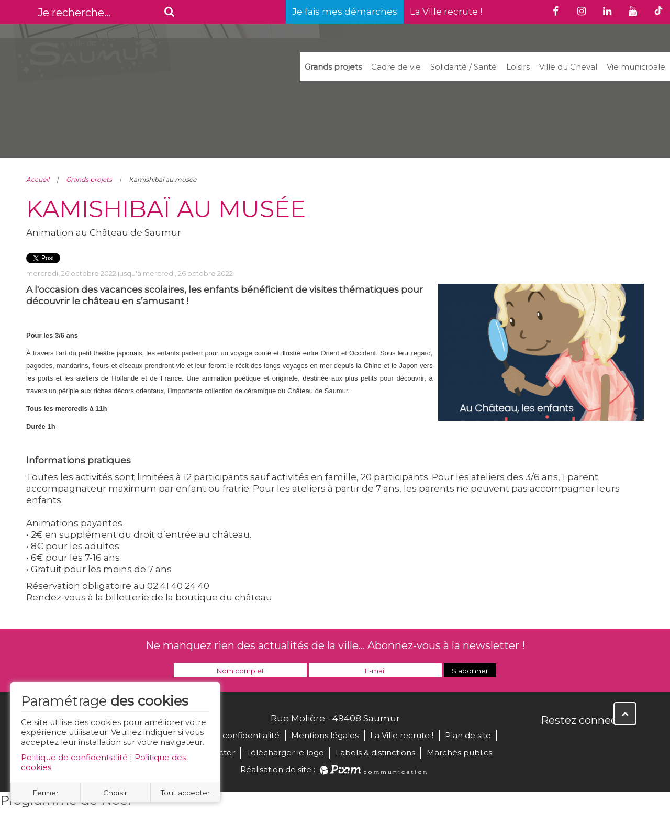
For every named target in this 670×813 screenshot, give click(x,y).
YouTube (595, 742)
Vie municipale (636, 67)
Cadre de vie (396, 67)
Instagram (618, 742)
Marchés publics (459, 753)
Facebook (549, 742)
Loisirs (518, 67)
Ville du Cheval (568, 67)
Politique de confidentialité (74, 757)
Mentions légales (325, 735)
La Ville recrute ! (446, 11)
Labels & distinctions (375, 753)
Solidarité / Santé (463, 67)
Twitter (572, 742)
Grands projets (333, 67)
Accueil (37, 179)
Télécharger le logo (285, 753)
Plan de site (468, 735)
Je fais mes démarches (344, 11)
